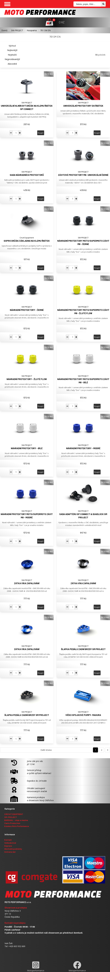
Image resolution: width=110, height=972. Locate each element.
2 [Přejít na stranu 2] (101, 750)
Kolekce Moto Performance (16, 826)
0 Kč (61, 22)
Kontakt (8, 840)
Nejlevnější (12, 50)
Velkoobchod (10, 843)
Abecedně (12, 63)
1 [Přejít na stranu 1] (95, 750)
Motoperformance (35, 966)
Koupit (41, 133)
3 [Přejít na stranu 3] (107, 750)
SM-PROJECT (17, 30)
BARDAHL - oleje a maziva (16, 820)
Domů (4, 30)
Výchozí (12, 45)
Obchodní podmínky (13, 849)
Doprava (8, 846)
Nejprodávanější (12, 59)
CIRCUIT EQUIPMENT (13, 814)
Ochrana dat (10, 852)
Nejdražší (12, 54)
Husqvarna (32, 30)
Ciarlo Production (12, 823)
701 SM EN (45, 30)
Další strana (46, 750)
